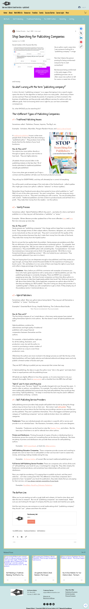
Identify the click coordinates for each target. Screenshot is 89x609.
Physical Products (70, 596)
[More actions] (76, 31)
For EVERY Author (50, 19)
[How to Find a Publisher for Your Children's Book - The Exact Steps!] (72, 563)
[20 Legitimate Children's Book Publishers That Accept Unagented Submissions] (44, 563)
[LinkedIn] (81, 38)
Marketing (62, 19)
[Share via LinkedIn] (22, 537)
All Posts (6, 19)
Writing (71, 19)
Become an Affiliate (48, 598)
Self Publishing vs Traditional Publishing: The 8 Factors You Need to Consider (14, 574)
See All (83, 552)
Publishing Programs (71, 592)
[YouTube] (53, 604)
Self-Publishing (18, 19)
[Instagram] (44, 604)
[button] (10, 12)
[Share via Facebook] (13, 537)
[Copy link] (81, 46)
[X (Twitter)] (81, 33)
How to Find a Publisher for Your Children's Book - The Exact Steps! (72, 574)
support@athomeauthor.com (51, 592)
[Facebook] (81, 29)
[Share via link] (26, 537)
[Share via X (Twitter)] (17, 537)
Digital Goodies (70, 594)
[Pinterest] (81, 42)
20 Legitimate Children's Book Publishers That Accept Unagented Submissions (43, 574)
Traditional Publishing (34, 19)
